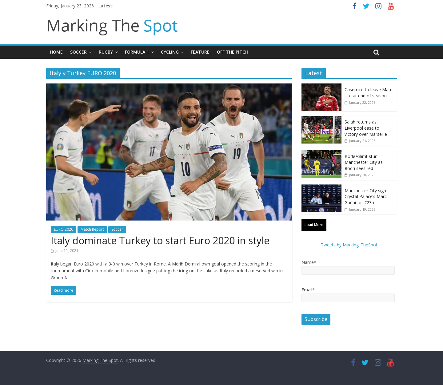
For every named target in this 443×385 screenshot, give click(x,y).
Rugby (106, 52)
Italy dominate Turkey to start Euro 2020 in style (160, 240)
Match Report (92, 229)
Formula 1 (137, 52)
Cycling (170, 52)
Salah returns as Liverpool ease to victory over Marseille (366, 128)
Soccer (78, 52)
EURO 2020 (63, 229)
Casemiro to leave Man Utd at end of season (368, 93)
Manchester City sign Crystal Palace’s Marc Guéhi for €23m (366, 196)
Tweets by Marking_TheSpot (349, 245)
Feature (200, 52)
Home (56, 52)
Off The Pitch (232, 52)
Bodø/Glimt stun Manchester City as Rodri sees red (364, 162)
